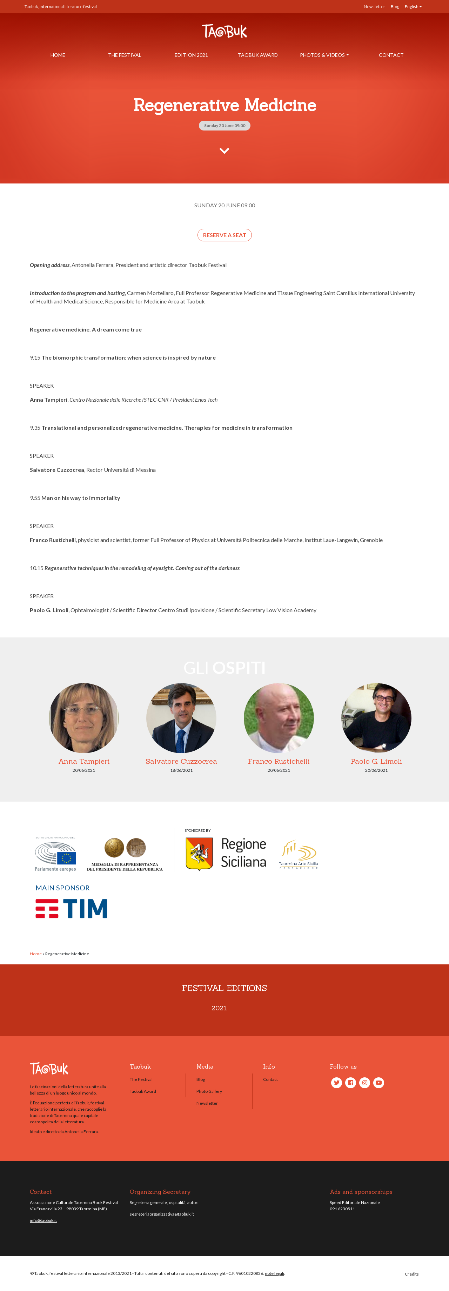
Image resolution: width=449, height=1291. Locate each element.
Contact (391, 55)
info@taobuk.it (43, 1220)
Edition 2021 (191, 55)
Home (58, 55)
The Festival (124, 55)
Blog (395, 6)
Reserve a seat (224, 235)
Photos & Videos (322, 55)
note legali (274, 1273)
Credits (412, 1274)
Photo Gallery (209, 1091)
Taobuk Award (258, 55)
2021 (219, 1008)
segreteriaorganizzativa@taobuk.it (162, 1214)
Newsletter (374, 6)
